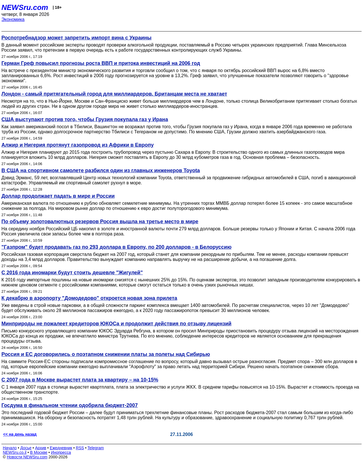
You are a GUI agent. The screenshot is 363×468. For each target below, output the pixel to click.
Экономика (13, 19)
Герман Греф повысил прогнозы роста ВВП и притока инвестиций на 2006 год (100, 63)
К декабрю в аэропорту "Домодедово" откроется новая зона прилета (89, 298)
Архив (40, 448)
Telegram (96, 448)
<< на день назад (20, 434)
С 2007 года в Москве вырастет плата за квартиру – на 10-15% (79, 380)
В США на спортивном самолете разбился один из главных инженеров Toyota (100, 170)
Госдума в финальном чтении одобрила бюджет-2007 (69, 405)
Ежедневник (61, 448)
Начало (10, 448)
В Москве (38, 452)
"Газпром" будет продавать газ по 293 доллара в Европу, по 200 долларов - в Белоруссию (116, 247)
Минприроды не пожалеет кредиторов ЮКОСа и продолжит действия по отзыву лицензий (116, 323)
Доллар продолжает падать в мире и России (58, 196)
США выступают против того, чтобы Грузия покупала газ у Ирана (84, 119)
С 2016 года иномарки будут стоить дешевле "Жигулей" (72, 272)
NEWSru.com (24, 7)
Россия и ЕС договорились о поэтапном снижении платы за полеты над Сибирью (105, 354)
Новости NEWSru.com (27, 457)
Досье (25, 448)
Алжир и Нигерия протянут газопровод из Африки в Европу (77, 145)
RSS (80, 448)
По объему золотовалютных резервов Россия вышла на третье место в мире (99, 221)
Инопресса (61, 452)
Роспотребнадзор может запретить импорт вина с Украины (76, 38)
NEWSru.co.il (14, 452)
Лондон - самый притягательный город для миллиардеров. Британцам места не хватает (114, 94)
